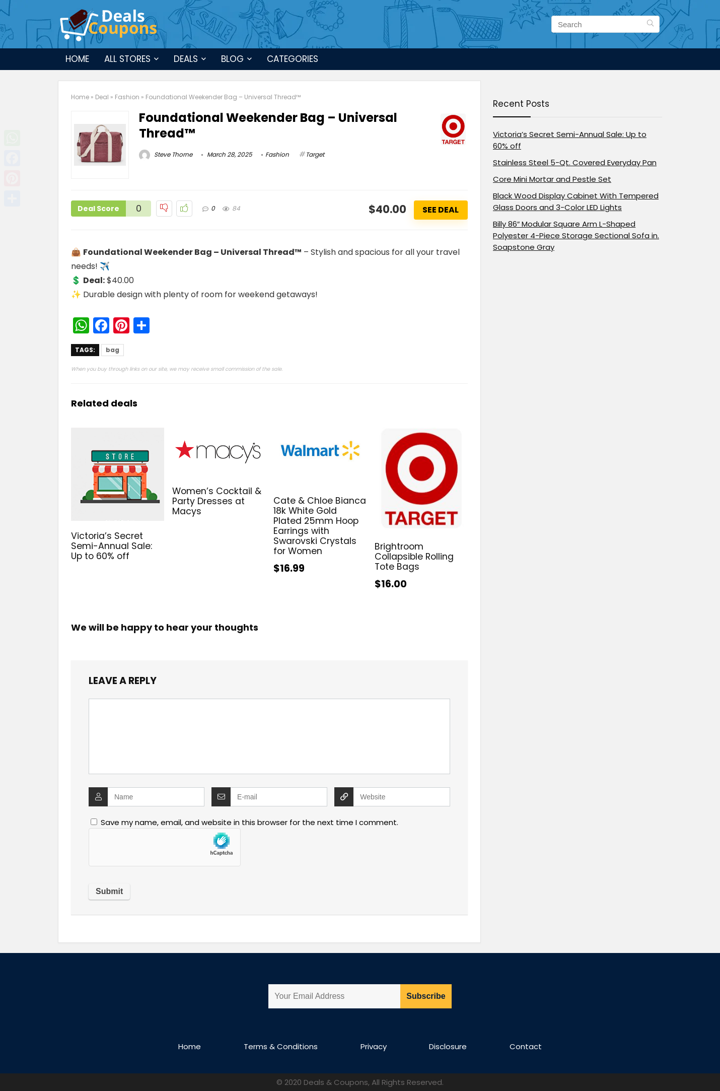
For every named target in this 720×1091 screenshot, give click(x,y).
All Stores (127, 59)
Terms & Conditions (281, 1046)
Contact (526, 1046)
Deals (186, 59)
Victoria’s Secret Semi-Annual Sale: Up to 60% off (111, 546)
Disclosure (448, 1046)
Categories (292, 59)
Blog (232, 59)
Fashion (127, 97)
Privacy (374, 1046)
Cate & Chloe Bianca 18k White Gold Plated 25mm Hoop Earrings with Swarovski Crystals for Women (319, 526)
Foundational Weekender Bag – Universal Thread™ (268, 125)
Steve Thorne (165, 154)
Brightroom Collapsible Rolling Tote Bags (414, 556)
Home (77, 59)
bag (112, 350)
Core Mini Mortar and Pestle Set (552, 179)
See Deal (440, 210)
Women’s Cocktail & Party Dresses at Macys (216, 501)
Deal (102, 97)
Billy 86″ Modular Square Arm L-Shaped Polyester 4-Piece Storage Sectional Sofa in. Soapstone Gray (576, 235)
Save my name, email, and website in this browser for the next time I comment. (249, 822)
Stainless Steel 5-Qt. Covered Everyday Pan (575, 162)
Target (315, 154)
